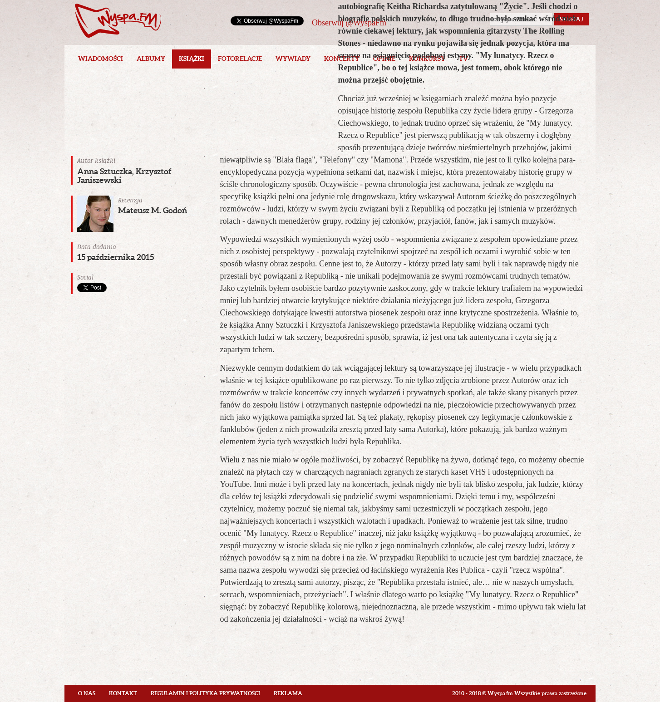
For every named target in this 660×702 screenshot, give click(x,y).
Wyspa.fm (118, 21)
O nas (86, 693)
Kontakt (123, 693)
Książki (191, 58)
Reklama (288, 693)
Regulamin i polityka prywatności (205, 693)
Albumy (151, 58)
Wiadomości (100, 58)
